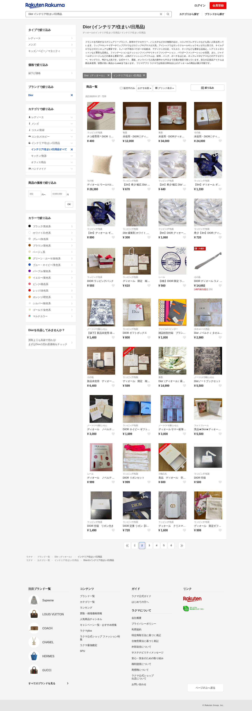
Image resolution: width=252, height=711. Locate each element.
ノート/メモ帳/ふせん (97, 329)
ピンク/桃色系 (50, 284)
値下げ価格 (50, 73)
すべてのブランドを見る (41, 683)
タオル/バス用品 (201, 329)
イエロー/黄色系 (50, 277)
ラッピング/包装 (94, 132)
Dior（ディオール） (97, 75)
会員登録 (218, 5)
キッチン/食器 (52, 155)
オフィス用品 (52, 162)
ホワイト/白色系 (50, 232)
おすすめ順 (144, 88)
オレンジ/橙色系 (50, 297)
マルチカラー (50, 316)
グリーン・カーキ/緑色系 (50, 258)
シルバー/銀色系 (50, 303)
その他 (197, 132)
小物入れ (163, 474)
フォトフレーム (201, 425)
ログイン (199, 5)
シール (162, 277)
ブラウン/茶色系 (50, 245)
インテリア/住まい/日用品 (129, 75)
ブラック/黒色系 (50, 226)
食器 (125, 132)
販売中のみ (127, 88)
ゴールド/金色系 (50, 309)
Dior (50, 95)
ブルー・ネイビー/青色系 (50, 264)
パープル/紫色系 (50, 271)
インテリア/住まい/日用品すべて (52, 149)
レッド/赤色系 (50, 290)
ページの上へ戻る (205, 687)
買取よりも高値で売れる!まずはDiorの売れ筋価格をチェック (50, 342)
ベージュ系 (50, 251)
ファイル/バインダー (168, 329)
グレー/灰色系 (50, 239)
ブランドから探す (214, 14)
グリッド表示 (164, 88)
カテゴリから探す (189, 14)
